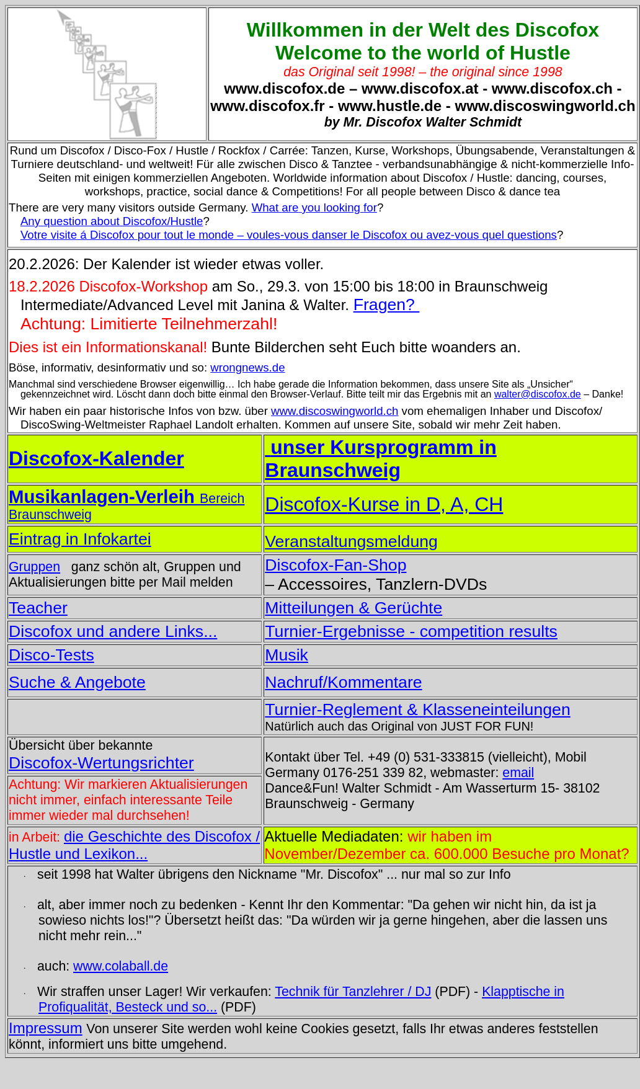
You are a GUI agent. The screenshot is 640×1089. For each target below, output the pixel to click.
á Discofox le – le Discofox (288, 234)
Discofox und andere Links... (113, 631)
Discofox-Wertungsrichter (101, 762)
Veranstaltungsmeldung (351, 541)
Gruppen (34, 566)
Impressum (45, 1028)
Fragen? (386, 304)
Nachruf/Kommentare (343, 682)
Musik (286, 655)
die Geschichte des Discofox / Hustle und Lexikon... (134, 845)
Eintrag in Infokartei (80, 539)
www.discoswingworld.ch (334, 410)
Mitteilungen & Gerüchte (353, 607)
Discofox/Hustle (111, 221)
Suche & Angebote (77, 682)
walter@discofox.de (537, 394)
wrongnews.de (247, 367)
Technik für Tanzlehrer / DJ (353, 991)
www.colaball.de (120, 966)
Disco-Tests (51, 655)
